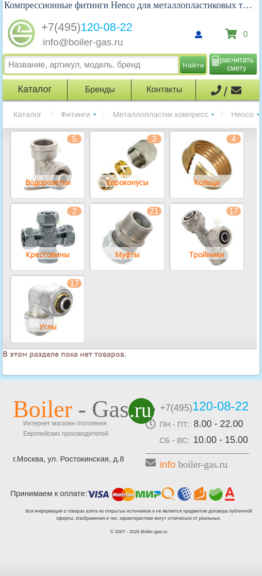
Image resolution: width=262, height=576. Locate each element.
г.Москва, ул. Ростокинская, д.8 (68, 458)
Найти (193, 65)
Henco (242, 114)
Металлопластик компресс (160, 114)
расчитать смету (237, 64)
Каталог (27, 114)
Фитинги (75, 114)
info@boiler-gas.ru (83, 42)
